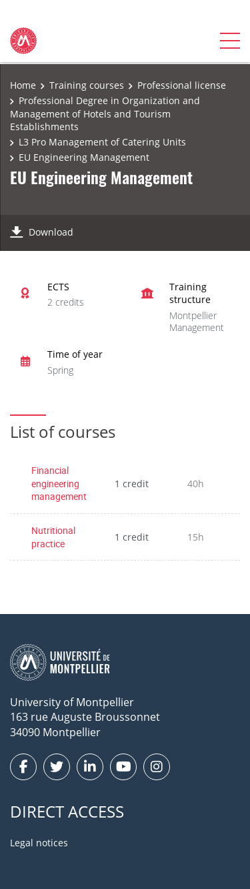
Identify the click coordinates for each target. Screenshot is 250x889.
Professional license (181, 85)
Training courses (86, 85)
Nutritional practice (53, 537)
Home (23, 85)
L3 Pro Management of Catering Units (102, 141)
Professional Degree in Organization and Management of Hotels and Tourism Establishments (105, 113)
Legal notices (39, 842)
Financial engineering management (59, 483)
